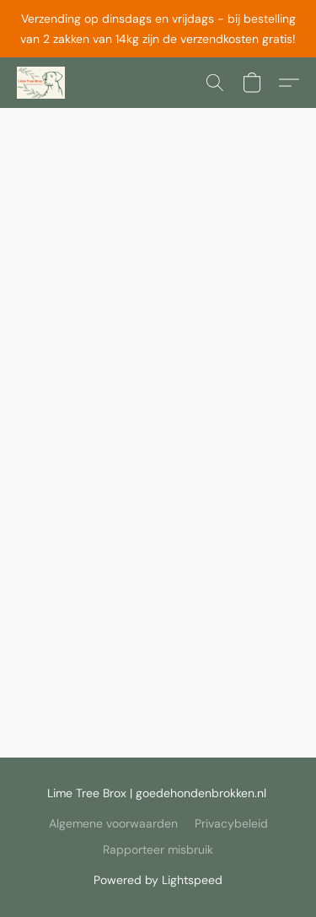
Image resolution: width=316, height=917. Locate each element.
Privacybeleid (231, 823)
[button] (42, 82)
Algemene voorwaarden (113, 823)
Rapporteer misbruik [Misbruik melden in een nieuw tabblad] (158, 849)
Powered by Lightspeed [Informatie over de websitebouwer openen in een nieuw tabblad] (158, 879)
